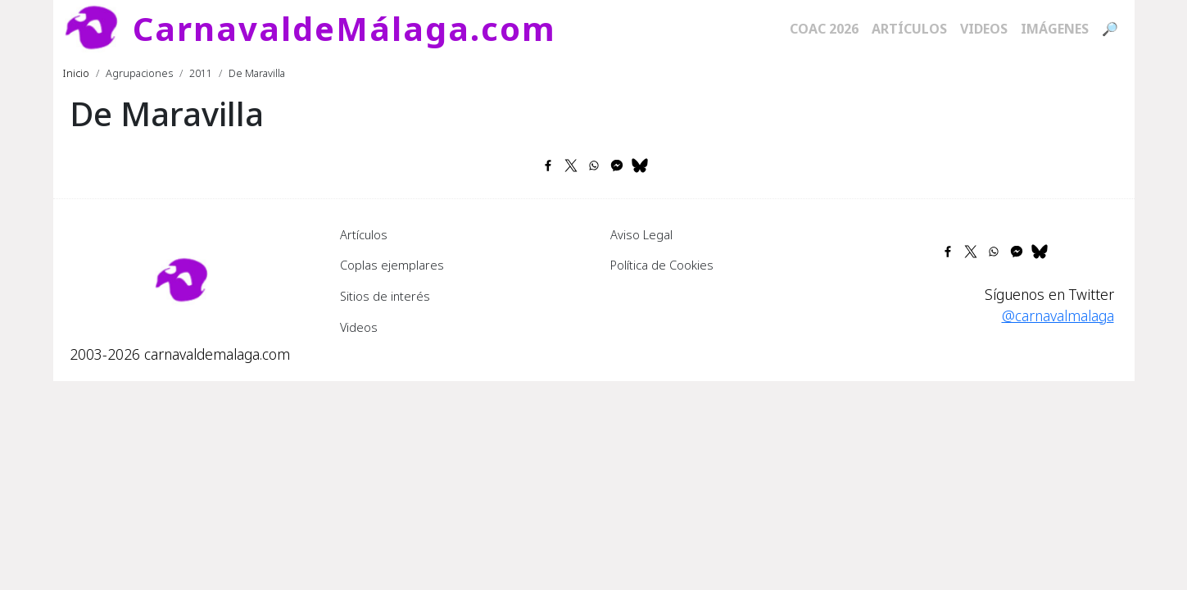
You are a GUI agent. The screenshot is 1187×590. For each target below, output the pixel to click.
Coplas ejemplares (392, 264)
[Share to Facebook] (548, 165)
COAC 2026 (824, 29)
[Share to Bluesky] (640, 165)
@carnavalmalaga (1058, 315)
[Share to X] (571, 165)
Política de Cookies (662, 264)
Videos (984, 29)
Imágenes (1055, 29)
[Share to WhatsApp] (594, 165)
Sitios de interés (385, 296)
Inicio (76, 73)
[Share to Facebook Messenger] (617, 165)
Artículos (909, 29)
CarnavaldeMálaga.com (344, 28)
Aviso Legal (641, 234)
